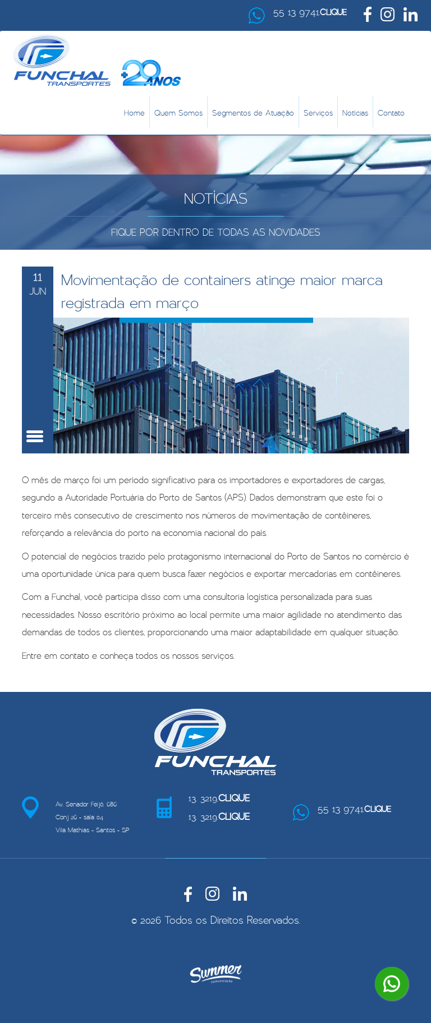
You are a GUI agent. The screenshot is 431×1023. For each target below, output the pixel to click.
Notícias (355, 111)
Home (134, 111)
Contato (391, 111)
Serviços (318, 111)
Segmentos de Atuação (253, 111)
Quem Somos (178, 111)
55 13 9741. (310, 10)
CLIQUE (333, 10)
